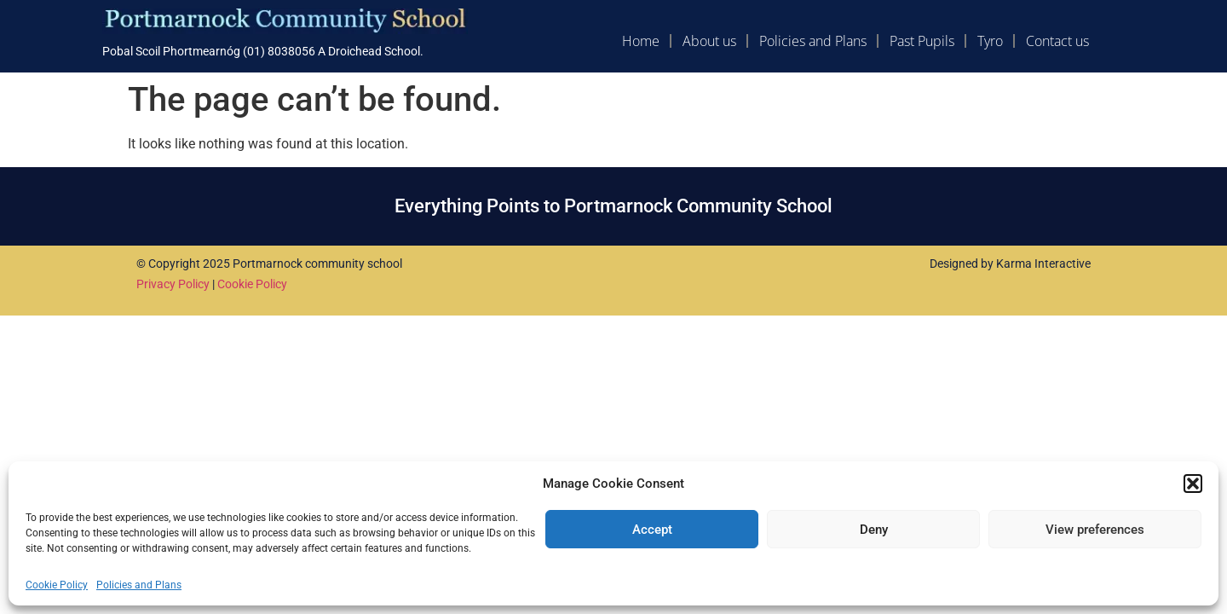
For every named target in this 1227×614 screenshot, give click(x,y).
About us (709, 41)
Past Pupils (922, 41)
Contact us (1057, 41)
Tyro (990, 41)
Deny (874, 529)
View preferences (1095, 529)
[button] (1192, 483)
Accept (652, 529)
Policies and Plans (138, 585)
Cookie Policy (57, 585)
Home (641, 41)
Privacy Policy (173, 284)
